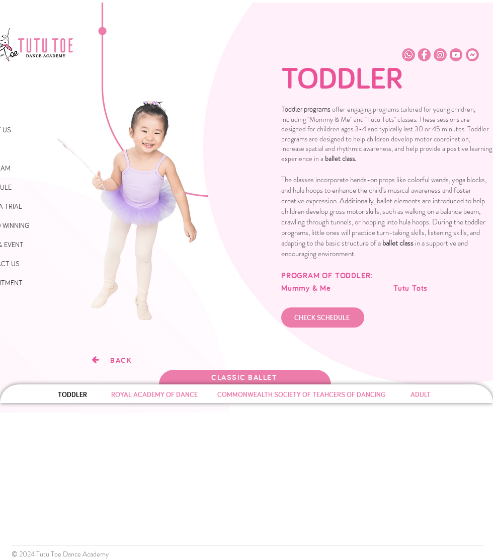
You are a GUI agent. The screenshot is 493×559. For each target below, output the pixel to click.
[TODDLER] (72, 394)
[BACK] (111, 360)
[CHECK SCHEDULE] (322, 317)
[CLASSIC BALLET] (245, 377)
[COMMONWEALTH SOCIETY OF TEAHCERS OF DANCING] (301, 394)
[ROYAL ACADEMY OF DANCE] (154, 394)
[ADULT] (420, 394)
